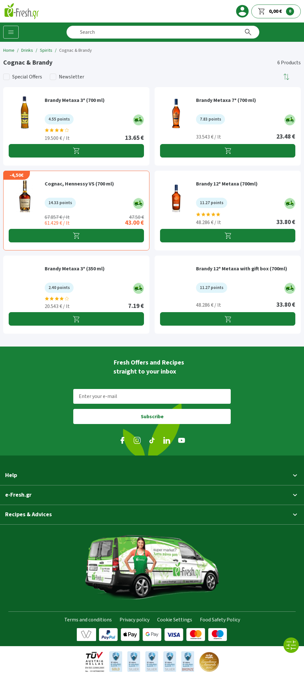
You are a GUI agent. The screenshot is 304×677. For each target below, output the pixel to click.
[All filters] (291, 645)
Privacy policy (134, 620)
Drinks (27, 50)
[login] (242, 11)
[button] (287, 77)
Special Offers (27, 77)
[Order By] (287, 77)
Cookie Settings (174, 620)
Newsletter (71, 77)
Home (8, 50)
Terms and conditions (88, 620)
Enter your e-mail (98, 396)
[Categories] (11, 32)
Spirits (46, 50)
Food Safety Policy (220, 620)
